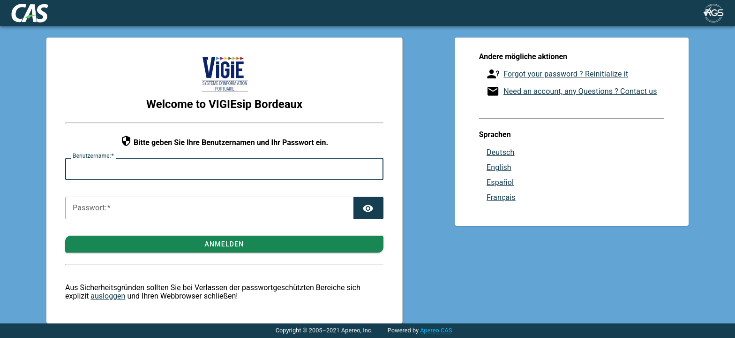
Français (501, 197)
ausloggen (107, 296)
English (499, 167)
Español (500, 182)
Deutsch (501, 152)
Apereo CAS (436, 330)
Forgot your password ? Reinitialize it (565, 73)
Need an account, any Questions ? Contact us (580, 91)
